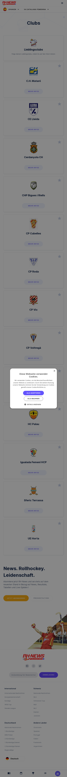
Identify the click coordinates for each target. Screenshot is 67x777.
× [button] (54, 371)
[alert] (33, 388)
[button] (33, 404)
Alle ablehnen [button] (33, 399)
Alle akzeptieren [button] (33, 393)
